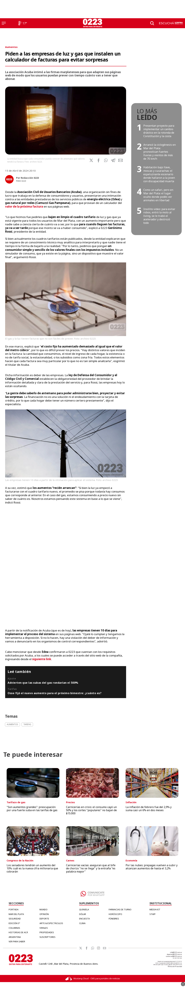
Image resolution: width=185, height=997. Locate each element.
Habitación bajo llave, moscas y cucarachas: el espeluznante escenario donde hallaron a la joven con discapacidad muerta (159, 174)
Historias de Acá (18, 932)
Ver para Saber (17, 941)
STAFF (152, 914)
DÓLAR (82, 914)
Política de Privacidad (175, 966)
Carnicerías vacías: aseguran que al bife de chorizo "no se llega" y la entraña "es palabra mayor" (90, 868)
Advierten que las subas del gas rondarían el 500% (43, 683)
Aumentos (11, 47)
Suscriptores (47, 936)
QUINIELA (84, 909)
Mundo (43, 909)
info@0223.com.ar (176, 952)
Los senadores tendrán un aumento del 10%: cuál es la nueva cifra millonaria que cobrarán (32, 868)
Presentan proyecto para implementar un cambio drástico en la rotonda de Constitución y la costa (158, 131)
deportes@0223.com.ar (174, 954)
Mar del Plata (16, 914)
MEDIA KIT (154, 909)
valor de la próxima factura (24, 206)
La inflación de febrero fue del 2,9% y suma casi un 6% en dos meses (149, 808)
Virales (43, 927)
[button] (106, 160)
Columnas (14, 927)
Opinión (44, 914)
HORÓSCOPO (115, 914)
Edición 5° (14, 923)
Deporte (44, 918)
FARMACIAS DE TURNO (120, 909)
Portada (13, 909)
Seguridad (15, 918)
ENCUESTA (84, 918)
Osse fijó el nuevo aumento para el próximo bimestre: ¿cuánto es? (54, 693)
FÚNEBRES (114, 918)
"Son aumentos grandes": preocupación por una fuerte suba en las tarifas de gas (32, 808)
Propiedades (46, 932)
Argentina (15, 936)
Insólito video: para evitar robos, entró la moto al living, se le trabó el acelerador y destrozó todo (159, 216)
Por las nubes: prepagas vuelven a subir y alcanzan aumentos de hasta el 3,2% (152, 866)
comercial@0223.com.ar (174, 956)
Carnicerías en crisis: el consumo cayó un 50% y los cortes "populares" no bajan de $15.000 (91, 810)
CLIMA (82, 923)
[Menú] (4, 23)
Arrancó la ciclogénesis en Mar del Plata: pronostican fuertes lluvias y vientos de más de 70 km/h (159, 151)
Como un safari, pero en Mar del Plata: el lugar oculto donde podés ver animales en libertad (158, 195)
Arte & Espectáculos (51, 923)
